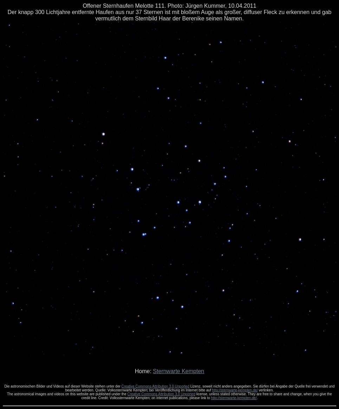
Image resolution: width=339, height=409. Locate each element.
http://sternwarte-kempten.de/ (235, 390)
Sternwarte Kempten (178, 371)
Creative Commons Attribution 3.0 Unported (155, 386)
